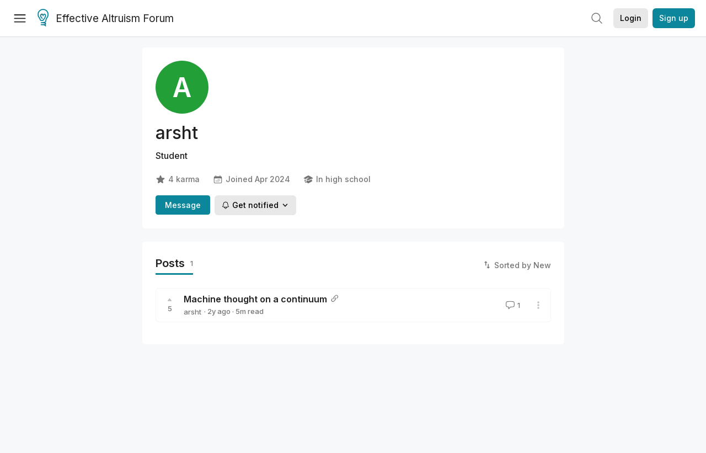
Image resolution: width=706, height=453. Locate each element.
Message (183, 205)
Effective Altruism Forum (106, 18)
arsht (192, 311)
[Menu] (20, 18)
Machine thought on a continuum (255, 299)
